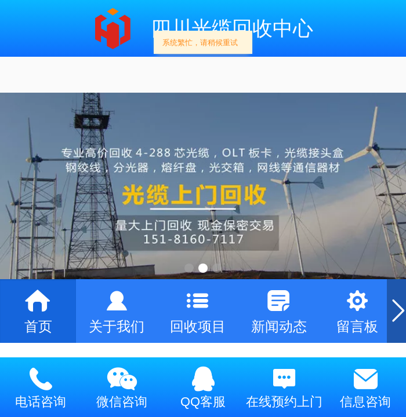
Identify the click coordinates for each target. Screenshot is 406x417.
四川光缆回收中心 (232, 28)
